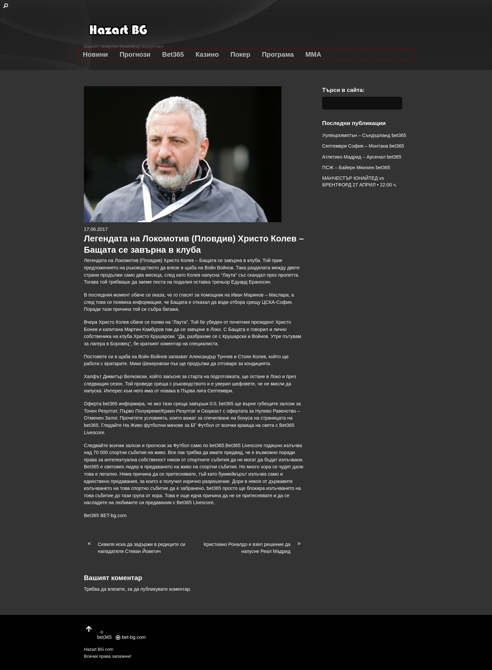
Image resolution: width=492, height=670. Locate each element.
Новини (95, 54)
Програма (278, 54)
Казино (207, 54)
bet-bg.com (131, 637)
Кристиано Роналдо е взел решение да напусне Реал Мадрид (254, 547)
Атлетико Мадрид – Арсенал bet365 (361, 157)
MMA (313, 54)
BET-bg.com (113, 515)
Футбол (181, 445)
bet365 (217, 445)
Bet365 (173, 54)
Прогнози (135, 54)
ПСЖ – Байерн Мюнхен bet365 (356, 167)
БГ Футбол (202, 425)
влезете (116, 589)
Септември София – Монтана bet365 (363, 146)
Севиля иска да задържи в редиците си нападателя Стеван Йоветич (134, 547)
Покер (240, 54)
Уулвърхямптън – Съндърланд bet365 (364, 135)
